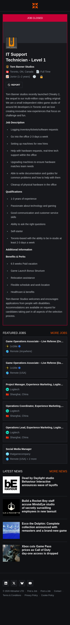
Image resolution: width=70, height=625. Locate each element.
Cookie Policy (47, 595)
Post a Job (46, 591)
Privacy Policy (31, 595)
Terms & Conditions (12, 595)
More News (58, 471)
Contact (57, 591)
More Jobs (59, 332)
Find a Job (32, 591)
